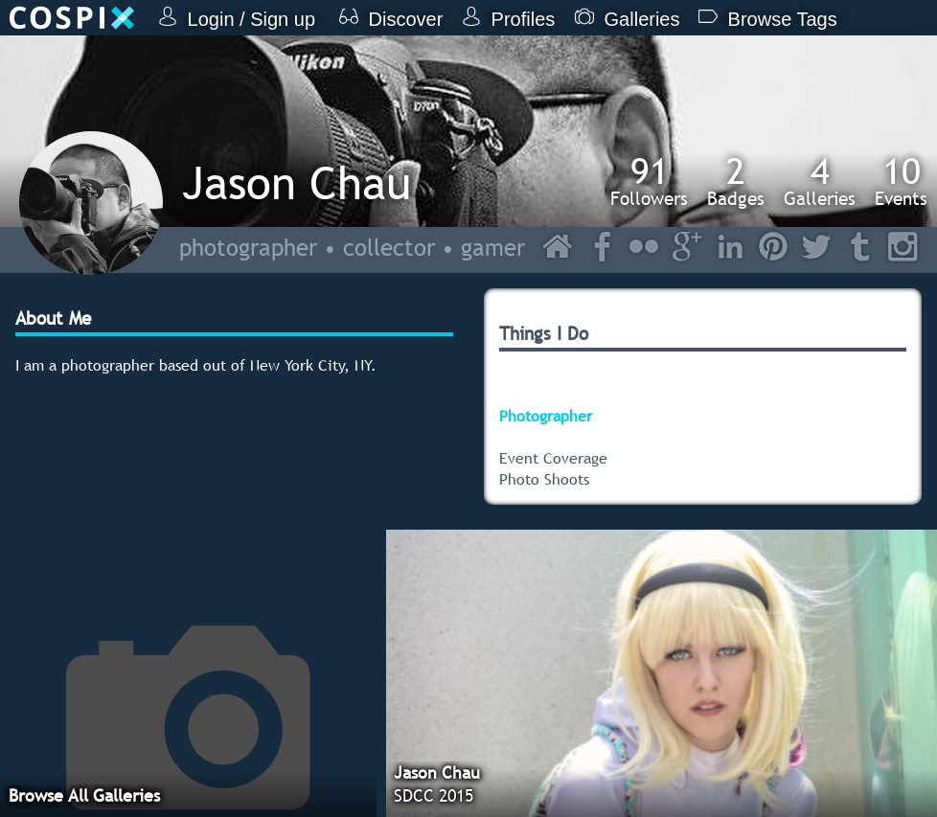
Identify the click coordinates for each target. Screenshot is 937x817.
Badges (736, 181)
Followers (649, 181)
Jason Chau (296, 182)
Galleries (820, 181)
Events (901, 181)
